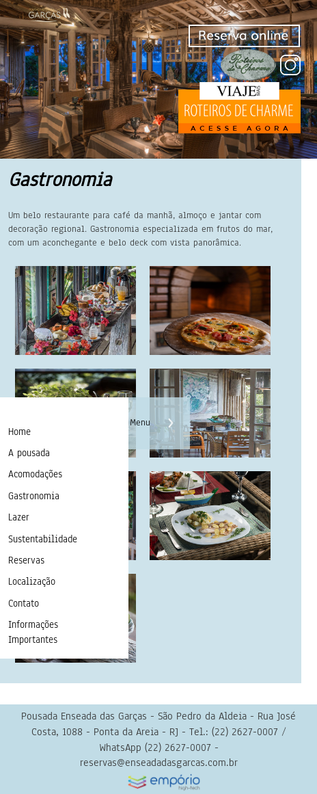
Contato (23, 603)
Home (19, 431)
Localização (31, 581)
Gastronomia (33, 496)
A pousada (29, 453)
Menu (140, 422)
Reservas (26, 560)
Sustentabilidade (42, 539)
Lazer (18, 517)
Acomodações (35, 474)
